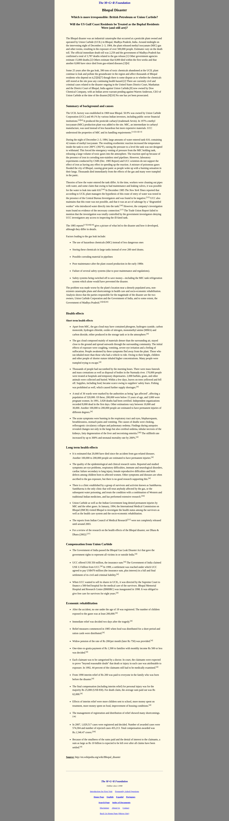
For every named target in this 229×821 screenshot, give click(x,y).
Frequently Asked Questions (127, 791)
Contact (126, 808)
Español (119, 797)
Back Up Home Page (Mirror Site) (114, 813)
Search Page (104, 802)
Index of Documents (121, 802)
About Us (116, 808)
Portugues (130, 797)
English (110, 797)
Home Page (99, 797)
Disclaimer (104, 808)
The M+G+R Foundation (114, 2)
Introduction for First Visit (101, 791)
